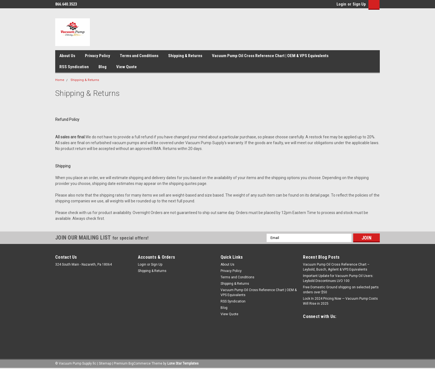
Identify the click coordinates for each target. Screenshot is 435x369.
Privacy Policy (97, 55)
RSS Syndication (74, 66)
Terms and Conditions (139, 55)
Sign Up (359, 4)
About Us (67, 55)
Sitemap (105, 363)
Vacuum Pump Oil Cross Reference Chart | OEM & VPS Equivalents (270, 55)
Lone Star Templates (183, 363)
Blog (102, 66)
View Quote (126, 66)
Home (59, 80)
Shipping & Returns (185, 55)
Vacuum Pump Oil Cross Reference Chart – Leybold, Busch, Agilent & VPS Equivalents (336, 267)
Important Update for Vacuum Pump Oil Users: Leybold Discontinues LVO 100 (338, 278)
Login (341, 4)
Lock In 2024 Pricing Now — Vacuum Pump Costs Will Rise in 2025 (340, 301)
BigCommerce (139, 363)
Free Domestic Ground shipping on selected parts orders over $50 (341, 289)
